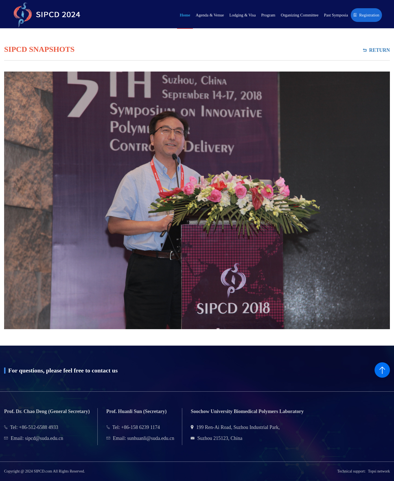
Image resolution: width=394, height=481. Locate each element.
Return (376, 50)
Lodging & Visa (242, 15)
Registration (366, 15)
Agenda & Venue (210, 15)
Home (185, 15)
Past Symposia (336, 15)
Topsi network (379, 471)
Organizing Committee (299, 15)
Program (268, 15)
